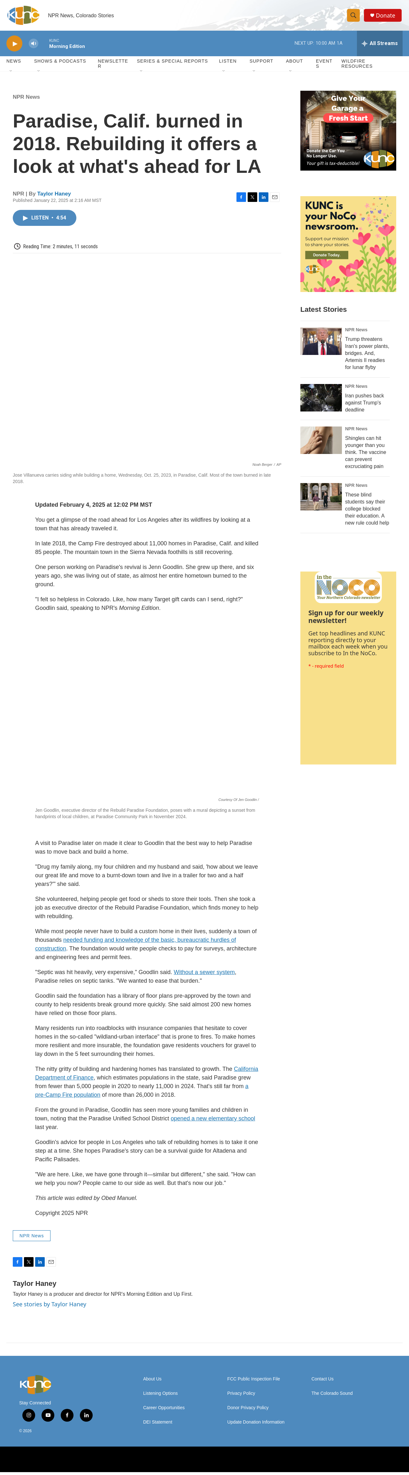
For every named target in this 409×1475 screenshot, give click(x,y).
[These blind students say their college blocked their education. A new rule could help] (321, 499)
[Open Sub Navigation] (11, 74)
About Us (152, 1381)
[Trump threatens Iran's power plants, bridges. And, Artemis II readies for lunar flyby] (321, 344)
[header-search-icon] (354, 17)
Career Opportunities (164, 1410)
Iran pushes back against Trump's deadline (364, 405)
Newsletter (113, 66)
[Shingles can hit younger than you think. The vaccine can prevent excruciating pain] (321, 443)
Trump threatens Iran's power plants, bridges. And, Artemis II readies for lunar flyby (367, 356)
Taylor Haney (54, 197)
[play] (14, 46)
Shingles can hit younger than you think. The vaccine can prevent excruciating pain (365, 455)
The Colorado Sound (332, 1396)
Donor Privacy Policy (247, 1410)
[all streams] (380, 46)
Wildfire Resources (357, 66)
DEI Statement (157, 1425)
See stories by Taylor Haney (49, 1307)
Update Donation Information (255, 1425)
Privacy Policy (241, 1396)
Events (324, 66)
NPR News (26, 100)
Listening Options (160, 1396)
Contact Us (323, 1381)
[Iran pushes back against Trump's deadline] (321, 400)
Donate (386, 16)
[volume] (33, 46)
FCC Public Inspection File (253, 1381)
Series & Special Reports (172, 63)
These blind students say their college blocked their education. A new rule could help (367, 511)
